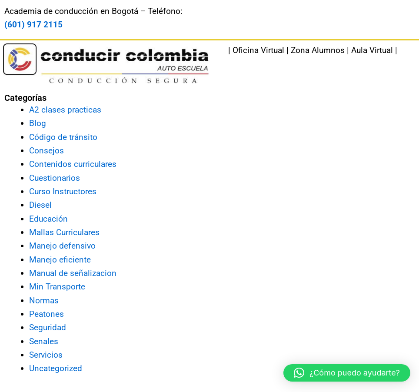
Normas (44, 301)
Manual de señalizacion (72, 273)
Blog (37, 123)
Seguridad (47, 327)
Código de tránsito (63, 137)
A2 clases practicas (65, 110)
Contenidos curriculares (72, 164)
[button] (346, 373)
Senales (43, 341)
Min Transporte (57, 287)
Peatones (46, 314)
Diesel (40, 205)
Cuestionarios (54, 178)
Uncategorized (55, 368)
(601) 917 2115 (33, 25)
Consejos (46, 151)
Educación (48, 219)
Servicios (46, 355)
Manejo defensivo (62, 246)
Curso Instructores (62, 191)
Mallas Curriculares (64, 232)
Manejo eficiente (60, 260)
